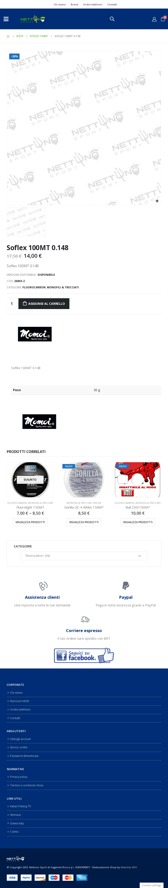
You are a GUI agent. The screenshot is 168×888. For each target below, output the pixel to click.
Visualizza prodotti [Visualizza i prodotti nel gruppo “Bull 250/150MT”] (138, 522)
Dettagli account (20, 739)
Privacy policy (19, 777)
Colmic (14, 832)
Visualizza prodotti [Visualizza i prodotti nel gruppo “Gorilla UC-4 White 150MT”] (84, 522)
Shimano (16, 815)
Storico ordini (19, 747)
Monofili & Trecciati (63, 287)
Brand (74, 4)
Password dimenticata (25, 756)
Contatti (112, 4)
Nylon (97, 503)
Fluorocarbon (34, 287)
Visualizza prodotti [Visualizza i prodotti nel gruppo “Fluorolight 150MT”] (30, 522)
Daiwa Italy (17, 823)
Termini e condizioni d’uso (27, 785)
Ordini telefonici (92, 4)
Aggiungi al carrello (46, 303)
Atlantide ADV (129, 867)
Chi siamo (60, 4)
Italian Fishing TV (21, 806)
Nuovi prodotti (19, 701)
